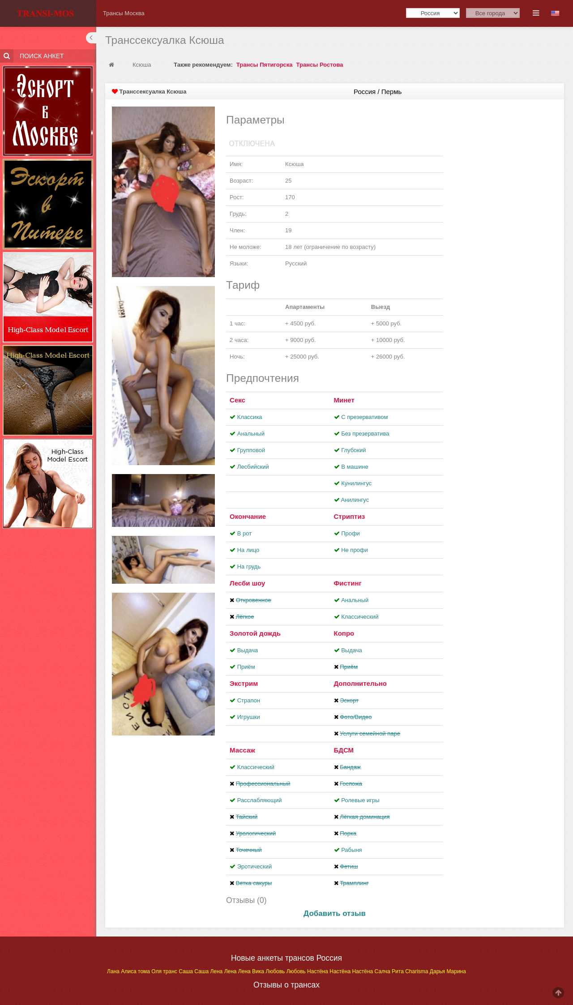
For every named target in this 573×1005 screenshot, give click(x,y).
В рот (244, 533)
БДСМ (344, 750)
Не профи (354, 550)
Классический (359, 616)
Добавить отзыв (335, 913)
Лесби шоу (247, 583)
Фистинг (348, 583)
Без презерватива (365, 433)
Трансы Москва (124, 13)
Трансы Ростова (319, 64)
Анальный (251, 433)
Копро (344, 633)
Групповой (251, 450)
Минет (344, 400)
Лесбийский (253, 466)
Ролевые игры (360, 800)
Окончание (248, 516)
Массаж (242, 750)
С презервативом (364, 417)
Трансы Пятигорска (264, 64)
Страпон (248, 700)
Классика (249, 417)
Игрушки (248, 717)
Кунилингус (356, 483)
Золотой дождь (255, 633)
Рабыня (351, 850)
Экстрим (244, 683)
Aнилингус (355, 499)
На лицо (248, 550)
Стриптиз (349, 516)
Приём (246, 666)
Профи (350, 533)
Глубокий (353, 450)
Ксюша (143, 64)
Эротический (254, 866)
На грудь (249, 566)
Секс (237, 400)
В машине (354, 466)
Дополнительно (360, 683)
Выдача (247, 650)
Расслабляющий (259, 800)
